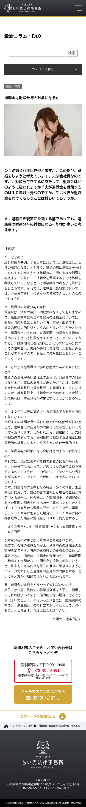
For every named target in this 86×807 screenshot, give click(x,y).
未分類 (32, 726)
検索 (71, 53)
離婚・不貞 (13, 86)
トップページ (17, 726)
